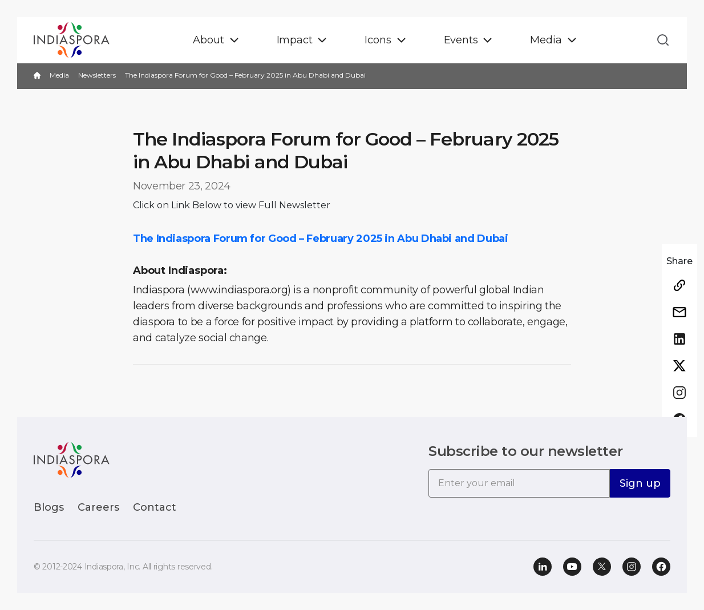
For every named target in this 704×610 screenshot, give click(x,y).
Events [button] (461, 40)
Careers (98, 507)
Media (59, 75)
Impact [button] (295, 40)
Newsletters (97, 75)
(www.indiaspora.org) (239, 290)
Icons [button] (378, 40)
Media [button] (545, 40)
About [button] (208, 40)
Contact (154, 507)
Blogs (49, 507)
